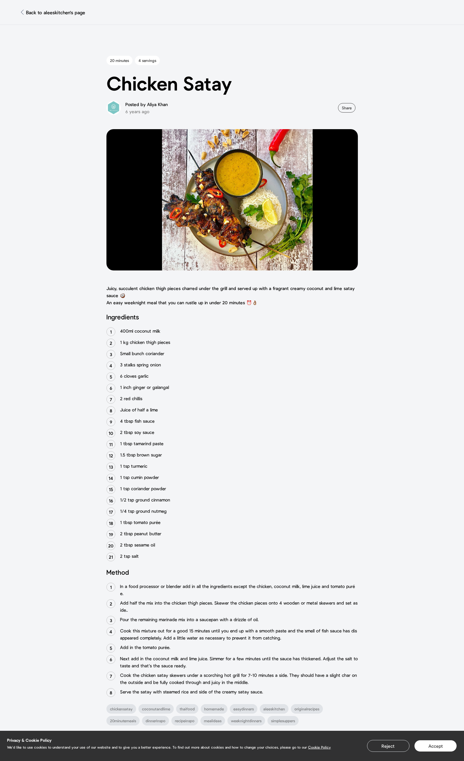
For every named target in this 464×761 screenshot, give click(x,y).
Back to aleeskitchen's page (55, 12)
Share (347, 107)
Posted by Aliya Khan (146, 104)
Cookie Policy (319, 747)
